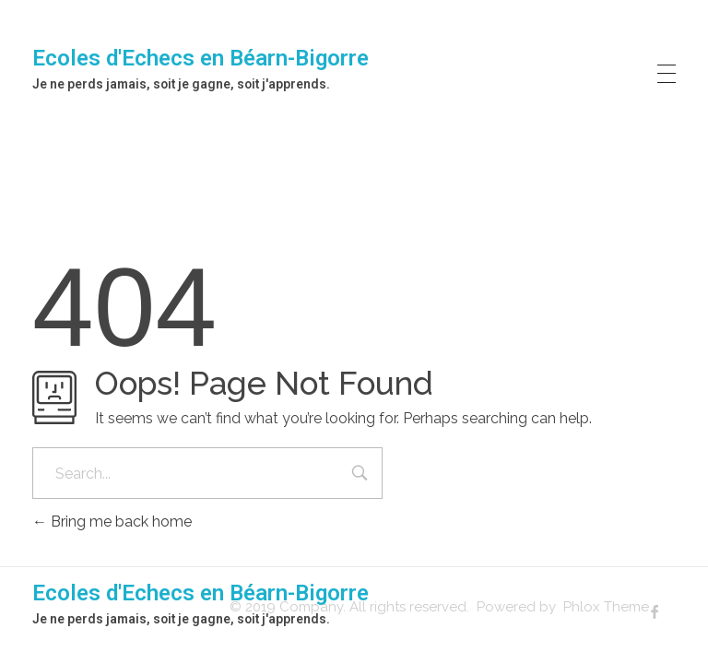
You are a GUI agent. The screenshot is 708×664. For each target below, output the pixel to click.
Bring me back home (112, 521)
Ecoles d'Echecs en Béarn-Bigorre (200, 58)
